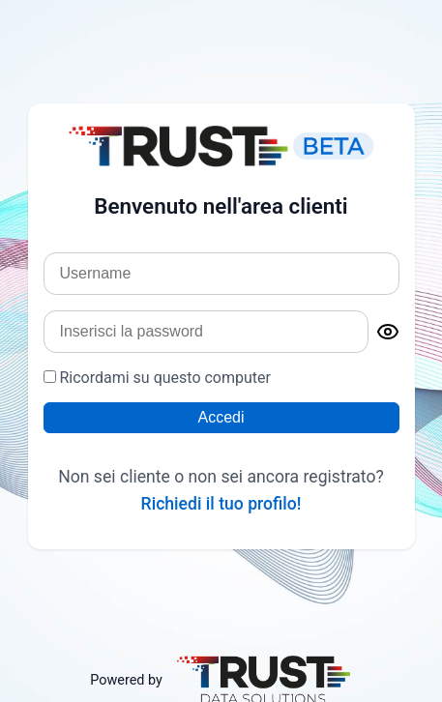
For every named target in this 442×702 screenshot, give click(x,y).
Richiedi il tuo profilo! (221, 503)
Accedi (220, 417)
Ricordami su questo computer (157, 377)
